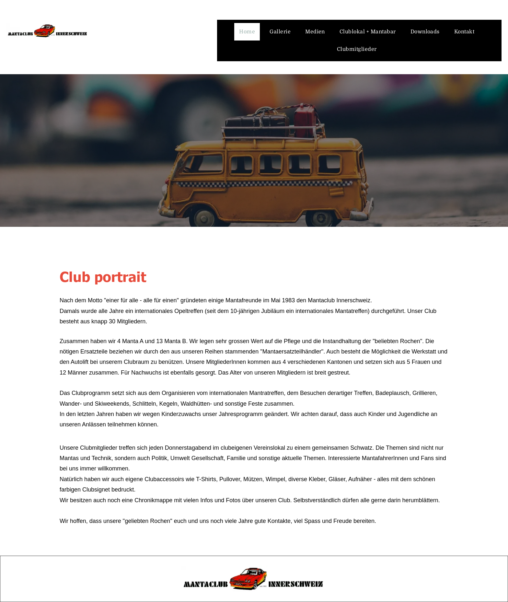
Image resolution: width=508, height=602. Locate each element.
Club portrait (103, 275)
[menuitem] (249, 32)
